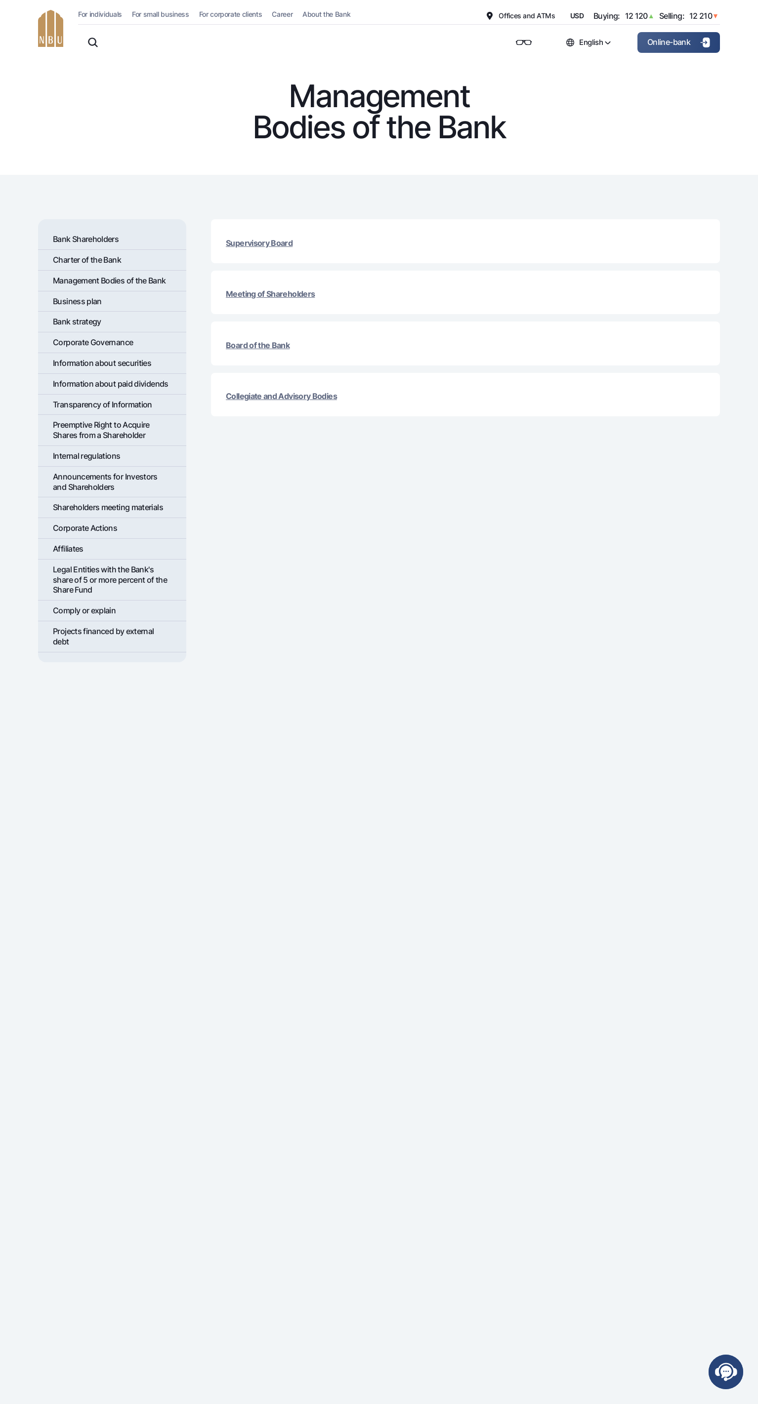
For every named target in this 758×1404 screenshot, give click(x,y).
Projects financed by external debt (103, 636)
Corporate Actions (85, 528)
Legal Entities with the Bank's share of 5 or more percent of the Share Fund (110, 579)
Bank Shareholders (86, 239)
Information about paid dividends (110, 384)
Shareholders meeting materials (108, 507)
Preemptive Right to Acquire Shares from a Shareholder (101, 430)
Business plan (77, 301)
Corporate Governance (93, 342)
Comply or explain (84, 610)
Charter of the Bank (87, 260)
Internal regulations (86, 456)
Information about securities (102, 363)
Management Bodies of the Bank (109, 280)
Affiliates (68, 549)
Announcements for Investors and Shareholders (105, 482)
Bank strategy (77, 321)
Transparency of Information (102, 404)
